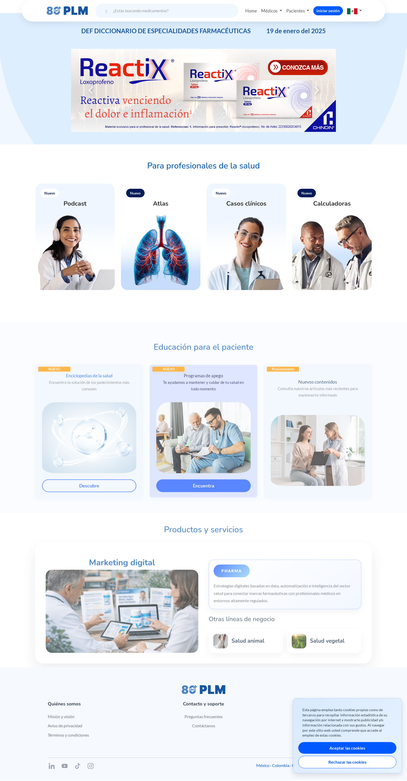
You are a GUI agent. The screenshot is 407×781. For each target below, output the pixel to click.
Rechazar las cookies (347, 761)
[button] (356, 9)
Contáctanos (203, 726)
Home (250, 9)
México (262, 766)
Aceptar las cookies (347, 747)
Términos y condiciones (68, 735)
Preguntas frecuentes (204, 717)
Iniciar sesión (329, 9)
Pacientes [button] (297, 9)
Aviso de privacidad (65, 726)
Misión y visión (61, 717)
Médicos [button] (269, 9)
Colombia (280, 766)
